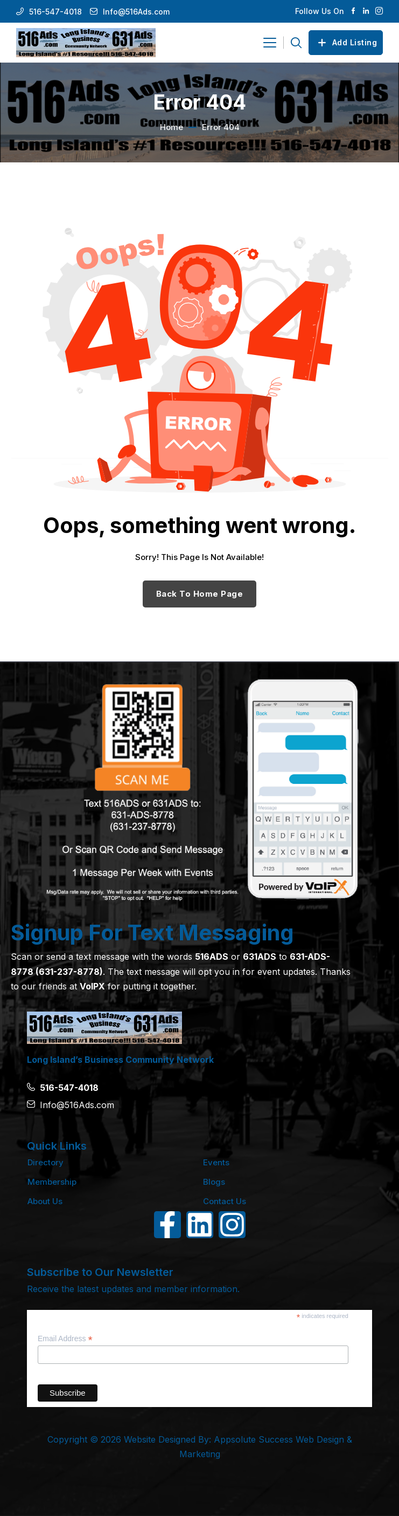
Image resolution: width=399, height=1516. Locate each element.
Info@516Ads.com (136, 11)
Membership (51, 1182)
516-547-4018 (55, 11)
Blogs (214, 1182)
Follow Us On (319, 11)
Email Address (65, 1339)
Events (216, 1162)
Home (171, 127)
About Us (44, 1201)
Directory (45, 1162)
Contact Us (224, 1201)
